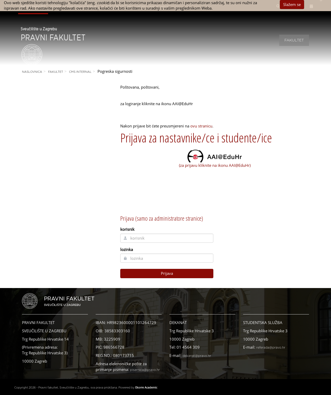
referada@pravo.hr (270, 347)
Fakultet (294, 40)
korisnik (127, 229)
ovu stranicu (201, 125)
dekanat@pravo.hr (197, 355)
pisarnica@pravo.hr (145, 369)
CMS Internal (80, 71)
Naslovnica (32, 71)
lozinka (126, 249)
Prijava (167, 273)
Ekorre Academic (146, 387)
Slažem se (292, 4)
